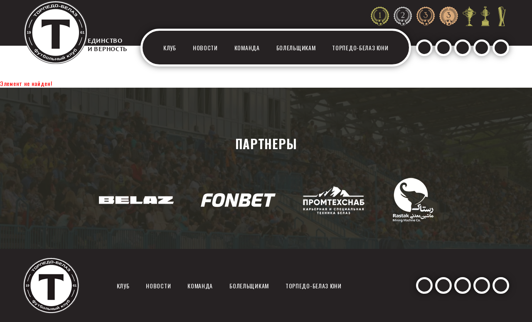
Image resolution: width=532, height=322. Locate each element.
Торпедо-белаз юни (360, 47)
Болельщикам (296, 47)
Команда (247, 47)
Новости (205, 47)
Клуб (169, 47)
